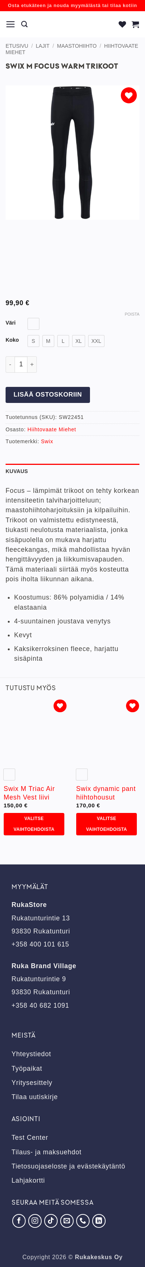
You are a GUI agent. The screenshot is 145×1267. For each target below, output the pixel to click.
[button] (11, 24)
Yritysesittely (32, 1082)
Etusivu (17, 46)
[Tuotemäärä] (21, 364)
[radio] (33, 323)
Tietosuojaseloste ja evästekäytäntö (68, 1166)
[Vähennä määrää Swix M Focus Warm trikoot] (10, 364)
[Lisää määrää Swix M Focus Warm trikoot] (32, 364)
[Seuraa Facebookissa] (19, 1220)
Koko (12, 340)
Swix (47, 441)
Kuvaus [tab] (17, 471)
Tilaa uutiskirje (35, 1097)
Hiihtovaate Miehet (52, 429)
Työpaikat (27, 1068)
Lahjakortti (28, 1180)
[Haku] (24, 24)
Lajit (42, 46)
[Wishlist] (122, 24)
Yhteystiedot (31, 1054)
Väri (11, 323)
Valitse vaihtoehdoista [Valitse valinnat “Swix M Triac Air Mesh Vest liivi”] (34, 824)
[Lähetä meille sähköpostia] (67, 1220)
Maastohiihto (77, 46)
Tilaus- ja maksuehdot (46, 1152)
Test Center (30, 1137)
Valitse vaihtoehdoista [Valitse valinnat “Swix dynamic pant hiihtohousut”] (106, 824)
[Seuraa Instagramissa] (35, 1220)
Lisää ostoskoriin (47, 394)
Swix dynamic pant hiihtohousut (106, 793)
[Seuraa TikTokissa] (51, 1220)
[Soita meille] (83, 1220)
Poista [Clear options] (132, 314)
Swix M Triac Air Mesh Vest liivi (29, 793)
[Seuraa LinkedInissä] (99, 1220)
